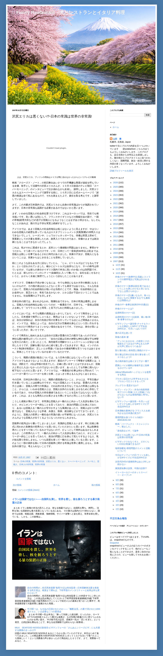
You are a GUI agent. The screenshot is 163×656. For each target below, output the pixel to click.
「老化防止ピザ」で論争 (127, 430)
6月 (118, 492)
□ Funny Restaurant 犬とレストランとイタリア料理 (68, 12)
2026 (116, 182)
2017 (116, 220)
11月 (118, 269)
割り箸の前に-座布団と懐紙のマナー (132, 350)
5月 (118, 497)
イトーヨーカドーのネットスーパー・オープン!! (131, 473)
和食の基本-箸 (122, 337)
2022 (116, 199)
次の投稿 (17, 485)
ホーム (56, 485)
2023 (116, 195)
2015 (116, 228)
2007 (116, 261)
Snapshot (114, 543)
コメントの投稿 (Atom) (28, 490)
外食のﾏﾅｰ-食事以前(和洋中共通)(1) (132, 304)
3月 (118, 505)
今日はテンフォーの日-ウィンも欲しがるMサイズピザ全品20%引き (132, 456)
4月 (118, 501)
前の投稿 (96, 485)
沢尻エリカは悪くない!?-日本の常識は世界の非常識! (132, 436)
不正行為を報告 (118, 518)
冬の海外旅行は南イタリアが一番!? (132, 361)
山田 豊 (117, 139)
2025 (116, 187)
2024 (116, 191)
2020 (116, 207)
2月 (118, 509)
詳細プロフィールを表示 (121, 171)
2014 (116, 232)
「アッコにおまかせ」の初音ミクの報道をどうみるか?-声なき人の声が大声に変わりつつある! (132, 343)
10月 (118, 273)
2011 (116, 245)
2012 (116, 240)
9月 (118, 480)
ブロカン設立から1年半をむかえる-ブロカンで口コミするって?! (132, 380)
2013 (116, 236)
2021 (116, 203)
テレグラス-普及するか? (126, 385)
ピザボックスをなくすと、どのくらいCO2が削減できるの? (132, 442)
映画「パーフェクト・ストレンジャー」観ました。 (132, 425)
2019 (116, 211)
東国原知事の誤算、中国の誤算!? (131, 468)
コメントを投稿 (23, 479)
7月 (118, 488)
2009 (116, 253)
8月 (118, 484)
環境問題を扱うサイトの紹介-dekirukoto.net (129, 418)
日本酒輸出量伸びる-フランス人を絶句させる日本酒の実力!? (132, 411)
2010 (116, 249)
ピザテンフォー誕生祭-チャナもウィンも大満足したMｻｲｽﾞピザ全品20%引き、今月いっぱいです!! (132, 326)
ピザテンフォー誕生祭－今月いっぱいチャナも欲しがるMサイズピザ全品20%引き (132, 404)
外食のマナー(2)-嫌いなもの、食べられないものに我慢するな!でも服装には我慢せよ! (132, 298)
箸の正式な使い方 (123, 333)
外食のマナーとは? (124, 308)
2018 (116, 216)
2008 (116, 257)
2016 (116, 224)
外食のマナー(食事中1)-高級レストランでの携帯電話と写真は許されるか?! (132, 279)
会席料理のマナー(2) (125, 313)
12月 (118, 265)
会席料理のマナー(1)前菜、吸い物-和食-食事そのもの (132, 318)
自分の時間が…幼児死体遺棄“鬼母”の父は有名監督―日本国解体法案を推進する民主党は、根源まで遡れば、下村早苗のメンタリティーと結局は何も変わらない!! (63, 590)
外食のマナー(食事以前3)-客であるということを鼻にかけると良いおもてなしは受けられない (132, 288)
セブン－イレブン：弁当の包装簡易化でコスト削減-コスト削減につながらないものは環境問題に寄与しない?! (132, 393)
